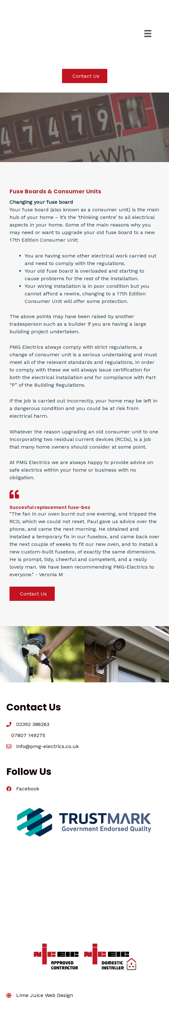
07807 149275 (28, 735)
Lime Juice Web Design (44, 995)
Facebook (27, 789)
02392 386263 (32, 724)
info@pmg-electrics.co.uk (47, 746)
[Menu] (147, 33)
